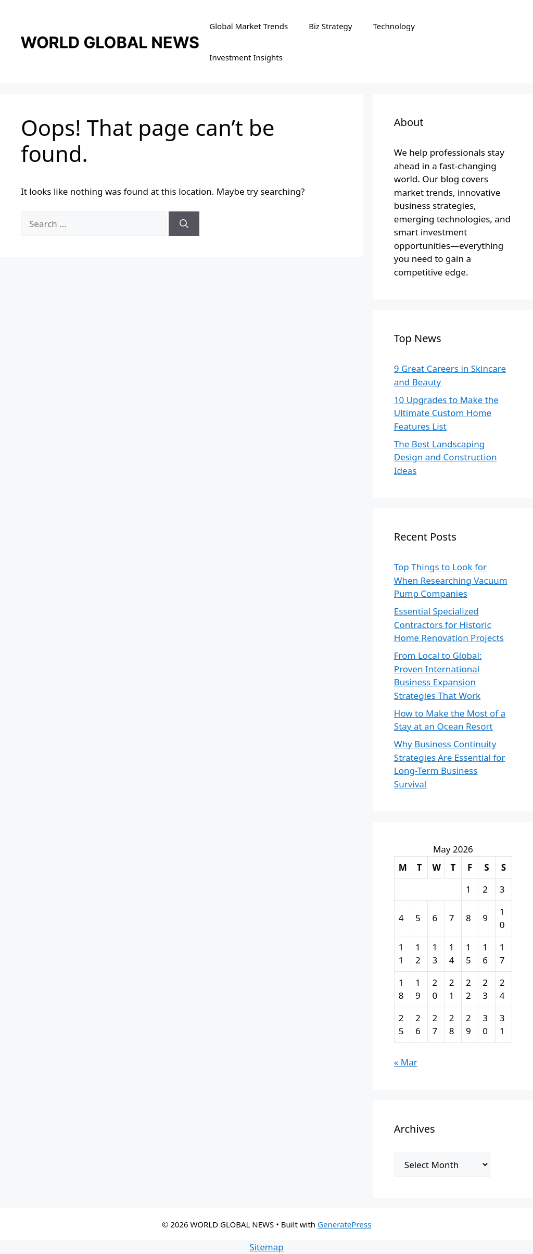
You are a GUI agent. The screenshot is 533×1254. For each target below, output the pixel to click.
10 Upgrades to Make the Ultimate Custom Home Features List (446, 413)
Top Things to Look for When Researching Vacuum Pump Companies (450, 580)
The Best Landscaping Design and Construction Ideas (445, 457)
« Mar (405, 1062)
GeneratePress (344, 1224)
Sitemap (266, 1247)
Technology (394, 26)
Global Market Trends (248, 26)
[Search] (184, 223)
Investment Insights (246, 57)
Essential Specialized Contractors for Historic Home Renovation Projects (449, 624)
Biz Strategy (330, 26)
